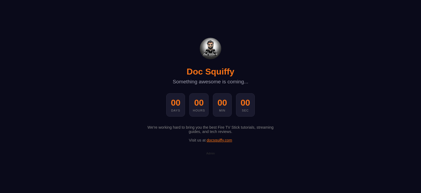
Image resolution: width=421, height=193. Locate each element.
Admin (210, 153)
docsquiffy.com (219, 140)
